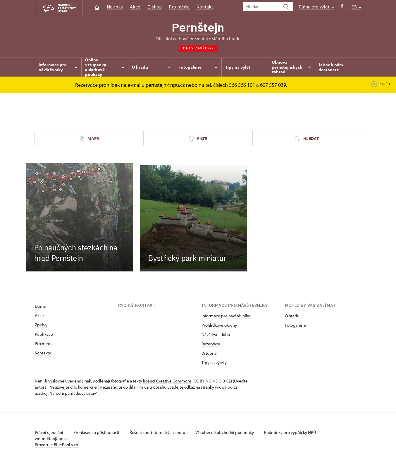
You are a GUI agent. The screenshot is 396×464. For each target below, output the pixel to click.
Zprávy (41, 325)
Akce (135, 7)
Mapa (89, 139)
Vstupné (209, 353)
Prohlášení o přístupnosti (96, 432)
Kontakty (43, 353)
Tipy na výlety (214, 362)
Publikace (44, 334)
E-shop (154, 7)
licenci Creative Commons (167, 381)
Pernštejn (198, 27)
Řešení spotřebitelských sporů (158, 432)
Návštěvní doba (216, 334)
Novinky (115, 7)
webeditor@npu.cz (52, 438)
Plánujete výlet (316, 7)
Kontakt (205, 7)
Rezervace (211, 344)
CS (356, 7)
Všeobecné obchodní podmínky (225, 432)
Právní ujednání (49, 432)
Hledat (307, 139)
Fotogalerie (295, 325)
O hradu (292, 315)
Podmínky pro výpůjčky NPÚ (290, 432)
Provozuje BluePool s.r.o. (57, 444)
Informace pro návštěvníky (226, 315)
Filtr (198, 139)
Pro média (179, 7)
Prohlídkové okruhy (219, 325)
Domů (40, 306)
